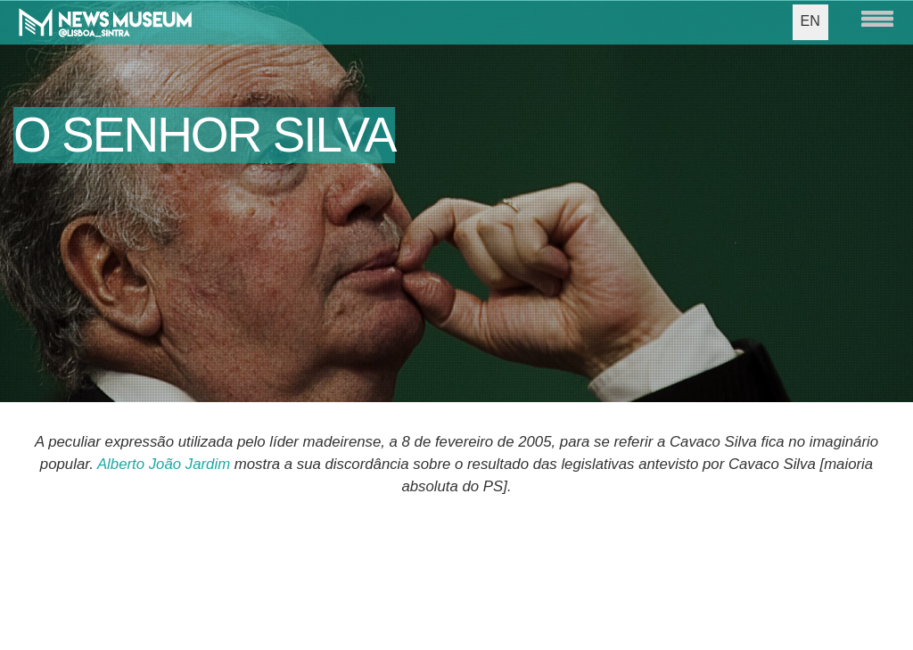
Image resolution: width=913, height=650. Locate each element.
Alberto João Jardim (163, 464)
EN (810, 21)
